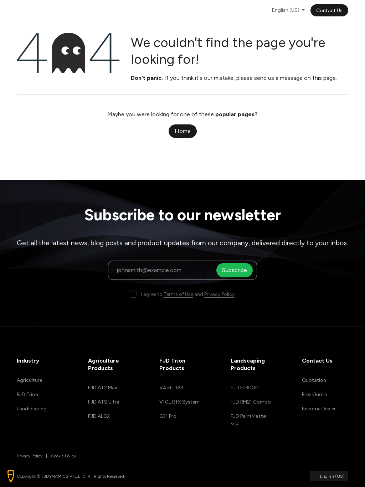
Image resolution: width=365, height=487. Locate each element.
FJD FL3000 (245, 388)
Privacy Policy (219, 294)
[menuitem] (102, 10)
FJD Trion (27, 394)
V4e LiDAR (171, 388)
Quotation (314, 380)
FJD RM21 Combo (251, 402)
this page (324, 78)
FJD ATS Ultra (103, 402)
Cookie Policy (63, 455)
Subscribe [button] (235, 270)
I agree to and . (188, 294)
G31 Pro (167, 416)
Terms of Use (178, 294)
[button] (11, 476)
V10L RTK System (179, 402)
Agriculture (29, 380)
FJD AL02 (99, 416)
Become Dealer (319, 409)
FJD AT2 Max (102, 388)
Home (183, 131)
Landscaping (32, 409)
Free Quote (314, 394)
